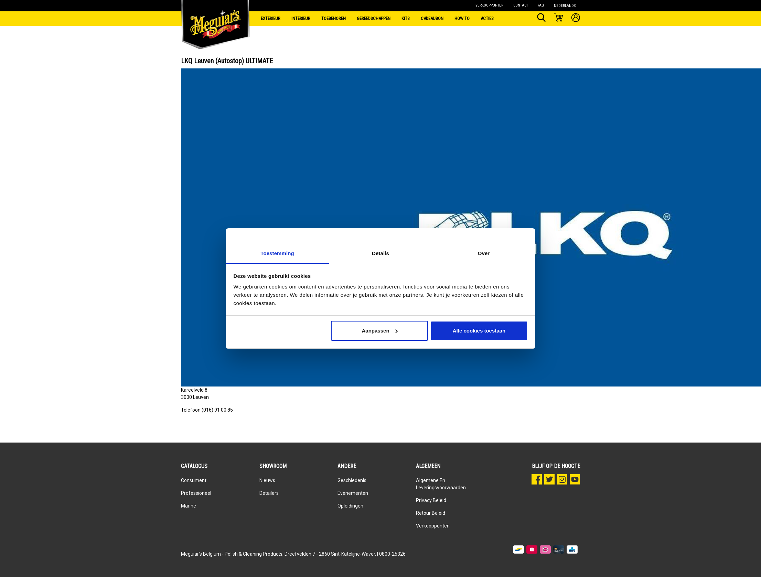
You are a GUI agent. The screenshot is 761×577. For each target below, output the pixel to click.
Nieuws (267, 480)
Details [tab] (380, 253)
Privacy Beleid (431, 500)
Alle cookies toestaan (479, 331)
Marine (188, 506)
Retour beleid (430, 513)
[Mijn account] (575, 18)
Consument (193, 480)
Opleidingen (350, 506)
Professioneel (196, 493)
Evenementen (352, 493)
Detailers (269, 493)
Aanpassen (380, 331)
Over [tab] (484, 253)
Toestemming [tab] (277, 253)
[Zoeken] (541, 18)
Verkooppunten (433, 526)
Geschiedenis (351, 480)
